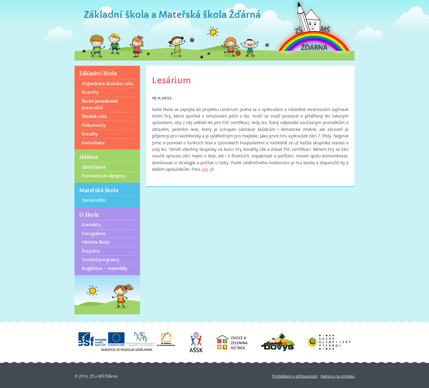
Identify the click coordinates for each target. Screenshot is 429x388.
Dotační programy (100, 259)
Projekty (90, 251)
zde (204, 169)
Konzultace (93, 143)
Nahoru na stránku (338, 376)
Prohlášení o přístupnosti (295, 376)
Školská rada (94, 116)
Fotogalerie (94, 233)
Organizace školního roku (107, 83)
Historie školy (95, 242)
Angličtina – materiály (104, 268)
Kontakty (91, 224)
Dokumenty (94, 125)
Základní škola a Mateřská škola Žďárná (172, 14)
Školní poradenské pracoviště (100, 104)
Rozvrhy (90, 92)
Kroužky (90, 134)
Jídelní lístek (93, 167)
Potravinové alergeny (103, 176)
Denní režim (94, 200)
